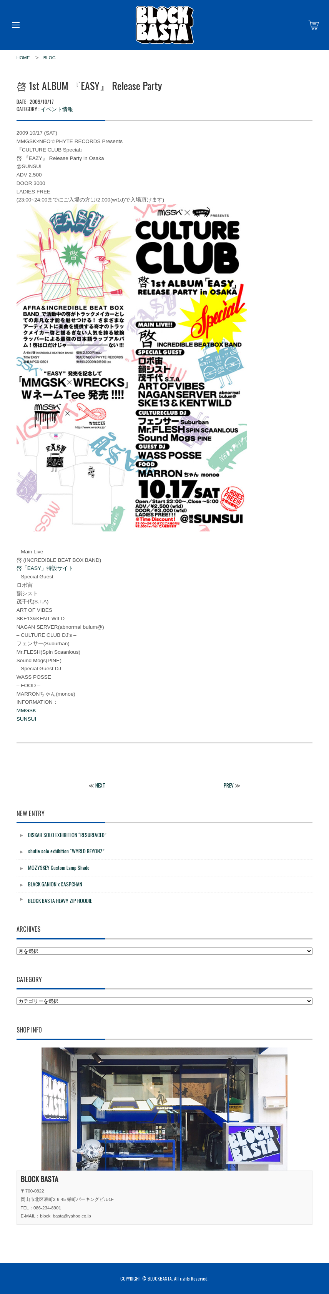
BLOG (49, 57)
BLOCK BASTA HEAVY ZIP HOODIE (60, 900)
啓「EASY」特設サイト (45, 568)
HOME (23, 57)
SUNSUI (26, 719)
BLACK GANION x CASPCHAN (55, 884)
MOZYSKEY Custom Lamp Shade (59, 867)
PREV (229, 785)
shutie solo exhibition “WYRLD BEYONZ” (66, 851)
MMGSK (26, 710)
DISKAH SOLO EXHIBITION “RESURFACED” (67, 835)
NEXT (100, 785)
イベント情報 (57, 109)
